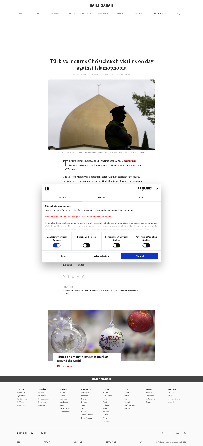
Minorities (42, 402)
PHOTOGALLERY (67, 366)
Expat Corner (108, 421)
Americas (86, 13)
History (105, 415)
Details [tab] (101, 197)
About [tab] (141, 197)
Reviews (127, 408)
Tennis (148, 402)
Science (105, 408)
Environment (107, 396)
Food (105, 402)
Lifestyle (108, 389)
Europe (71, 13)
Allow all (140, 256)
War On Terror (22, 399)
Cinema (127, 392)
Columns (171, 392)
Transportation (87, 415)
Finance (84, 402)
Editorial (171, 402)
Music (126, 396)
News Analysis (22, 405)
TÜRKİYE (42, 389)
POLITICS (21, 389)
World (40, 13)
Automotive (85, 392)
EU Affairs (20, 402)
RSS (141, 442)
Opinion (172, 389)
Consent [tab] (62, 197)
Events (126, 399)
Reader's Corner (174, 399)
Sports (150, 389)
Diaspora (41, 405)
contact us (111, 442)
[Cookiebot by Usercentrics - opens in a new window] (140, 189)
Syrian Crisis (137, 13)
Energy (83, 399)
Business (86, 389)
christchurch (68, 294)
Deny (63, 256)
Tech (83, 408)
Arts (126, 389)
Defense (84, 411)
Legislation (21, 396)
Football (149, 392)
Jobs (18, 442)
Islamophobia (158, 13)
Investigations (43, 399)
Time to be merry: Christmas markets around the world (83, 358)
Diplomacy (21, 392)
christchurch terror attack (126, 291)
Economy (84, 396)
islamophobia (106, 291)
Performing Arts (130, 405)
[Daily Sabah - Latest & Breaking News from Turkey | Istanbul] (101, 5)
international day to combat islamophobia (80, 291)
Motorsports (151, 399)
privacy (47, 442)
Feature (106, 418)
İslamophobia (65, 411)
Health (105, 392)
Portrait (127, 402)
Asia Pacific (104, 13)
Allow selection (101, 256)
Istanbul (41, 392)
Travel (105, 399)
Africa (120, 13)
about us (78, 442)
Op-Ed (170, 396)
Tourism (84, 405)
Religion (106, 411)
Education (42, 396)
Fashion (106, 405)
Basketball (150, 396)
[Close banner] (157, 189)
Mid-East (56, 13)
